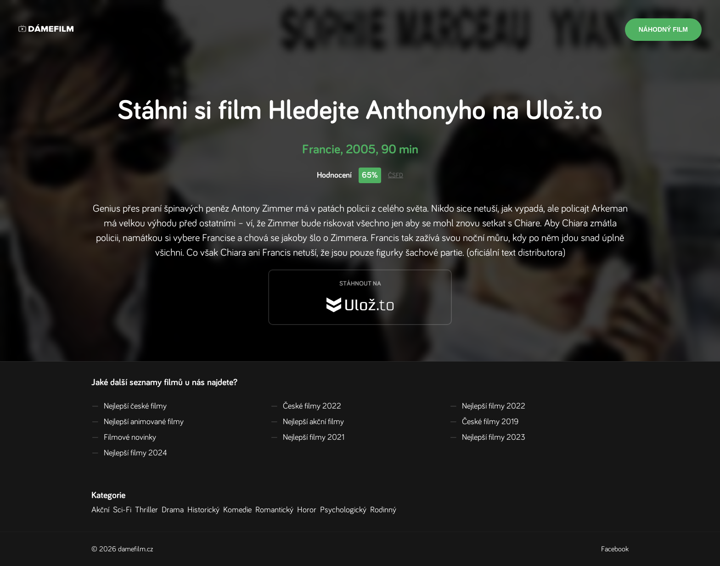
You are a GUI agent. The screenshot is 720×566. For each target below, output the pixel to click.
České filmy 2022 (305, 406)
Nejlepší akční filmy (307, 421)
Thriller (148, 510)
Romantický (276, 510)
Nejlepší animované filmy (137, 421)
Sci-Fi (124, 510)
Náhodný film (663, 29)
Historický (205, 510)
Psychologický (345, 510)
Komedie (239, 510)
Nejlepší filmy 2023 (487, 437)
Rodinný (385, 510)
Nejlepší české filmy (129, 406)
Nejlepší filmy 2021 (307, 437)
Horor (308, 510)
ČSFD (395, 175)
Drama (174, 510)
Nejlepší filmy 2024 (129, 453)
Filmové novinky (123, 437)
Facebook (615, 549)
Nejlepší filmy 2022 (487, 406)
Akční (102, 510)
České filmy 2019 (484, 421)
